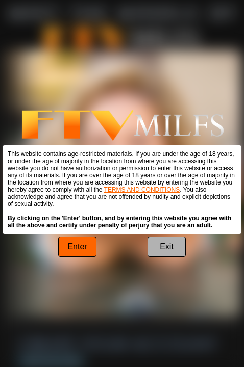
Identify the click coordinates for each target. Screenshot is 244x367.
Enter (77, 246)
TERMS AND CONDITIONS (142, 189)
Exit (167, 246)
